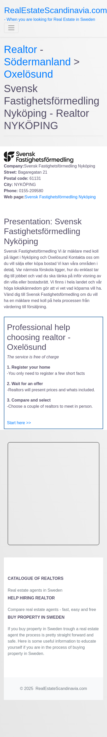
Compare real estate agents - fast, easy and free (52, 609)
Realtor (22, 49)
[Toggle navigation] (11, 28)
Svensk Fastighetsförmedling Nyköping (60, 197)
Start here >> (19, 423)
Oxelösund (28, 74)
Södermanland (37, 61)
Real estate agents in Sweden (35, 590)
